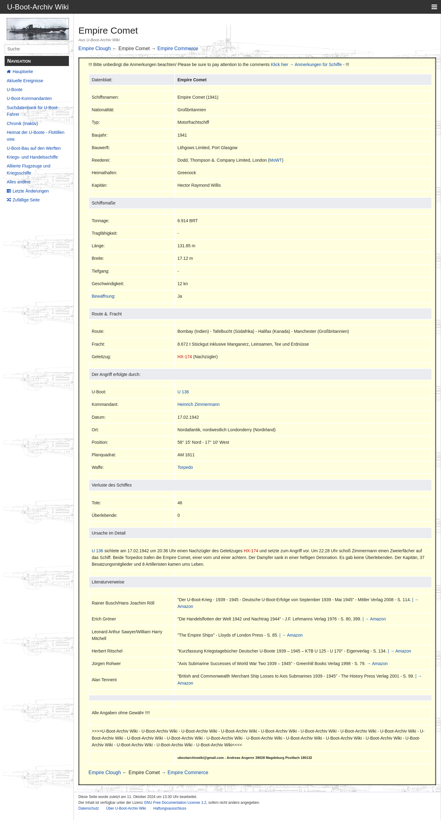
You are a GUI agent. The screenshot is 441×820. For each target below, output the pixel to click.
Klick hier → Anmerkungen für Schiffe (306, 64)
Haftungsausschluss (169, 808)
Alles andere (19, 181)
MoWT (276, 160)
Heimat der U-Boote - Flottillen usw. (35, 136)
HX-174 (184, 356)
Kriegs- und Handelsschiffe (32, 157)
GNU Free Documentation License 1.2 (175, 802)
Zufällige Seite (26, 199)
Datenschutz (88, 808)
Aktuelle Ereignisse (25, 80)
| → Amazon (374, 618)
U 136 (183, 391)
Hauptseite (23, 71)
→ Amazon (377, 663)
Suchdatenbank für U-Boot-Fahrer (33, 111)
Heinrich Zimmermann (198, 404)
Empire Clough (94, 48)
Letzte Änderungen (31, 191)
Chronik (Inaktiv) (22, 123)
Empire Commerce (177, 48)
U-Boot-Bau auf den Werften (34, 148)
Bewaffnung (103, 296)
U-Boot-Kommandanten (29, 98)
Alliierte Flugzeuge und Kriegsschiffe (28, 169)
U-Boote (14, 89)
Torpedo (185, 467)
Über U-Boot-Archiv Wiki (126, 808)
